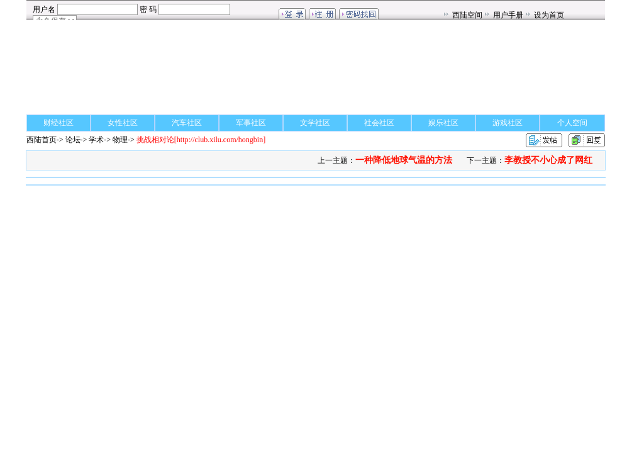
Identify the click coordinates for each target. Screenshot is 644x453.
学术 (96, 139)
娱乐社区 (443, 122)
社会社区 (379, 122)
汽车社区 (187, 122)
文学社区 (315, 122)
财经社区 (58, 122)
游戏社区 (507, 122)
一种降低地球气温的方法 (403, 160)
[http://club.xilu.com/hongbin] (200, 139)
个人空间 (572, 122)
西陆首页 (41, 139)
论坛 (72, 139)
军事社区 (251, 122)
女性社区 (123, 122)
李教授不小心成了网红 (548, 160)
